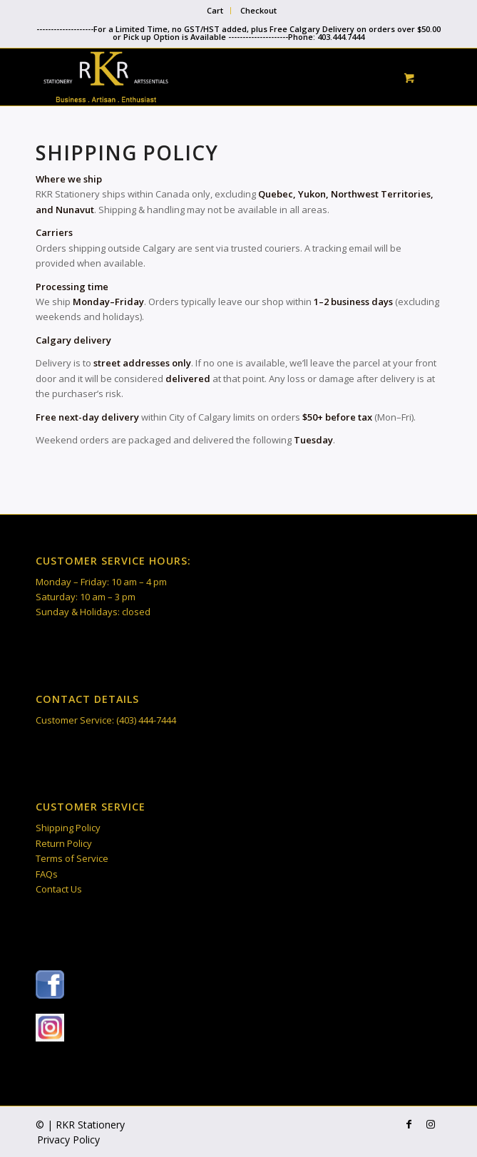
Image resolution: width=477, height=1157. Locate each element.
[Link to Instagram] (430, 1124)
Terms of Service (72, 858)
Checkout (258, 10)
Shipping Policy (68, 827)
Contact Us (59, 889)
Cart (215, 10)
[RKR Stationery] (198, 77)
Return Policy (64, 843)
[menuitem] (215, 10)
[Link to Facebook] (409, 1124)
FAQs (47, 874)
